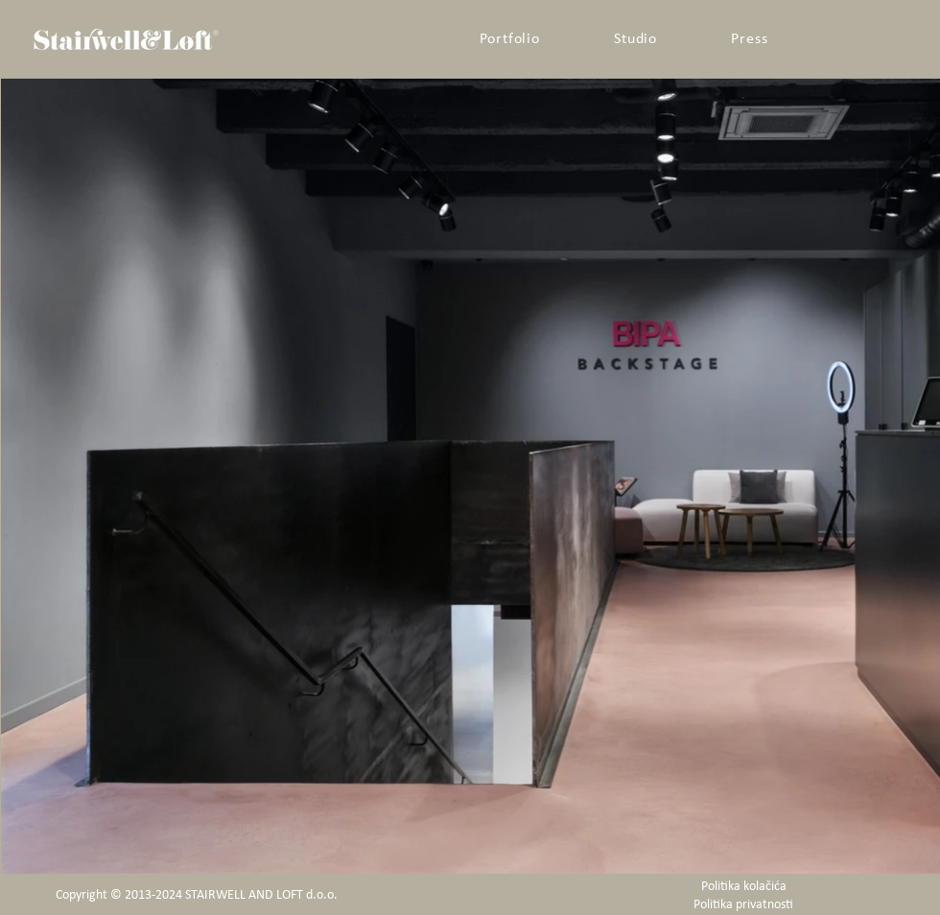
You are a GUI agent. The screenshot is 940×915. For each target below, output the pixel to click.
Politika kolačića (744, 887)
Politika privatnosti (743, 905)
